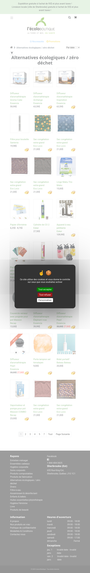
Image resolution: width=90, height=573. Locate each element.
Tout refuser (45, 294)
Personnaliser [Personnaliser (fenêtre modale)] (45, 300)
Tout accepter (45, 289)
